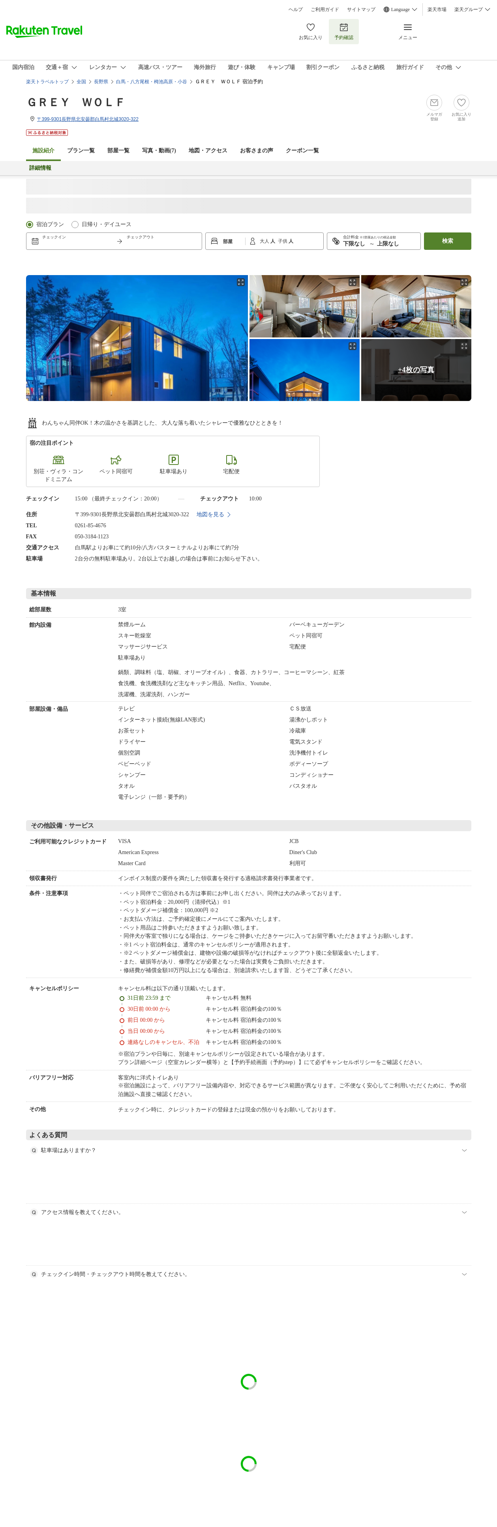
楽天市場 (437, 9)
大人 (265, 241)
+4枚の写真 (416, 370)
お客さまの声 (256, 151)
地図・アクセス (208, 151)
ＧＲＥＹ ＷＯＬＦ (76, 102)
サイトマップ (361, 9)
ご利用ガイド (325, 9)
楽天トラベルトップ (47, 81)
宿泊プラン (50, 224)
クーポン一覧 (302, 151)
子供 (283, 241)
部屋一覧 (118, 151)
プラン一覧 (81, 151)
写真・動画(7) (159, 151)
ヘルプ (296, 9)
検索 (447, 241)
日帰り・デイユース (106, 224)
